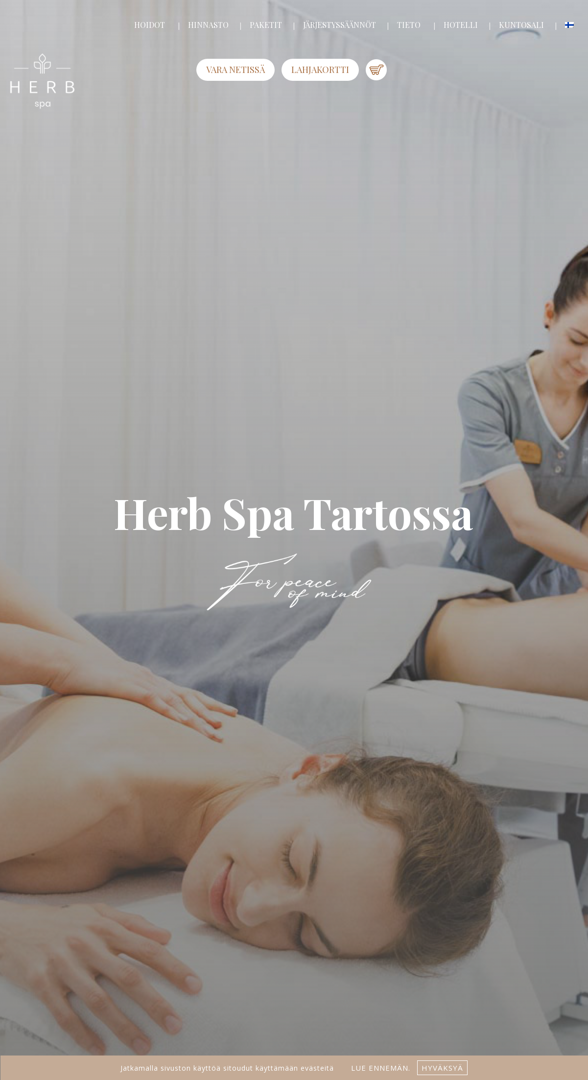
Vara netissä (235, 69)
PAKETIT (266, 25)
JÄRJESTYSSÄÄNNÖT (339, 25)
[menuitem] (569, 25)
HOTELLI (461, 25)
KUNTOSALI (521, 25)
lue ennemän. (379, 1068)
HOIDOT (149, 25)
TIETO (409, 25)
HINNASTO (208, 25)
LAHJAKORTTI (320, 69)
